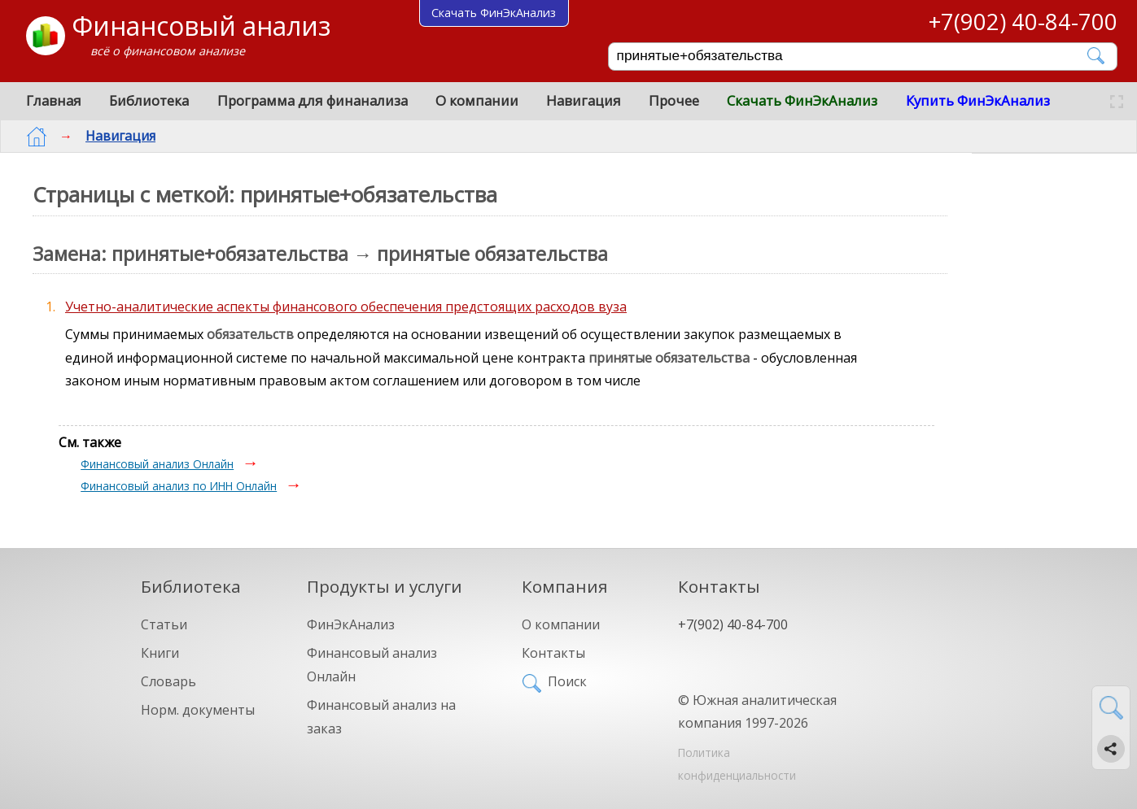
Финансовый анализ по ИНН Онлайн (179, 486)
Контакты (553, 653)
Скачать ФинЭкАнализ (802, 100)
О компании (476, 100)
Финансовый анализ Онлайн (157, 464)
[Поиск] (851, 56)
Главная (53, 100)
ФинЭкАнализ (351, 624)
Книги (160, 653)
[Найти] (1097, 55)
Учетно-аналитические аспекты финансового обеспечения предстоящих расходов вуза (346, 306)
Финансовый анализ (201, 25)
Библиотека (149, 100)
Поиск (567, 681)
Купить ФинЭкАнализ (978, 100)
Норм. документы (198, 710)
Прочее (674, 100)
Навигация (583, 100)
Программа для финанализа (312, 100)
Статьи (164, 624)
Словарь (168, 681)
